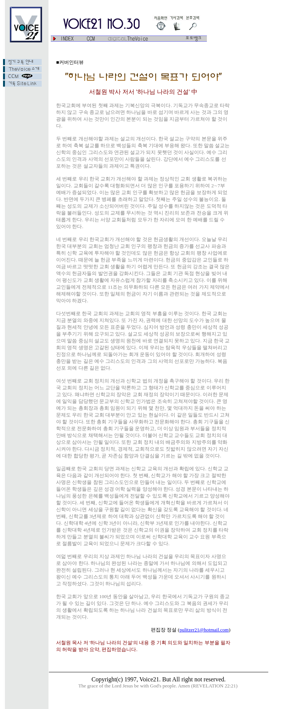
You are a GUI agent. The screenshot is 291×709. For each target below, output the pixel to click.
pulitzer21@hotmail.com (204, 630)
